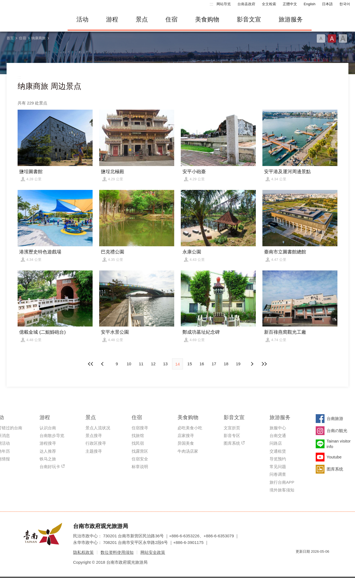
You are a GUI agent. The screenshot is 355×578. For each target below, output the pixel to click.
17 (214, 363)
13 (165, 363)
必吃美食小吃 (190, 427)
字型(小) (321, 38)
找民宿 (138, 443)
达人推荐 (48, 451)
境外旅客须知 (282, 490)
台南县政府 (246, 4)
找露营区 (140, 451)
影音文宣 (249, 19)
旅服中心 (278, 427)
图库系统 (232, 443)
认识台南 (48, 427)
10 (129, 363)
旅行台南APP (282, 482)
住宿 (171, 19)
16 (201, 363)
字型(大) (343, 38)
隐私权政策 (83, 552)
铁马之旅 (48, 459)
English (309, 4)
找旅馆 (138, 435)
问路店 (276, 443)
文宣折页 (232, 427)
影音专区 (232, 435)
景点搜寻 (93, 435)
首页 (10, 38)
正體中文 (290, 4)
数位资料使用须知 (117, 552)
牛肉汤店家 (188, 451)
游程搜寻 (48, 443)
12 (153, 363)
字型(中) (332, 38)
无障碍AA (319, 561)
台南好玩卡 (50, 466)
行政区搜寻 (95, 443)
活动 (82, 19)
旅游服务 (291, 19)
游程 (112, 19)
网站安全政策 (152, 552)
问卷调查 (278, 474)
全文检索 (269, 4)
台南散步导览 (52, 435)
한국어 (344, 4)
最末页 (264, 363)
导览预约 (278, 459)
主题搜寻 (93, 451)
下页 (103, 363)
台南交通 (278, 435)
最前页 (90, 363)
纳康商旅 (38, 38)
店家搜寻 (186, 435)
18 (226, 363)
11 (141, 363)
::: (211, 4)
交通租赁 (278, 451)
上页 (251, 363)
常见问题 (278, 466)
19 (238, 363)
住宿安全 (140, 459)
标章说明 (140, 466)
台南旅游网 (32, 19)
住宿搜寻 (140, 427)
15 (189, 363)
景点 (142, 19)
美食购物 (207, 19)
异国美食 (186, 443)
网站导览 (224, 4)
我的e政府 (300, 561)
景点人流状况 (97, 427)
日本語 (327, 4)
